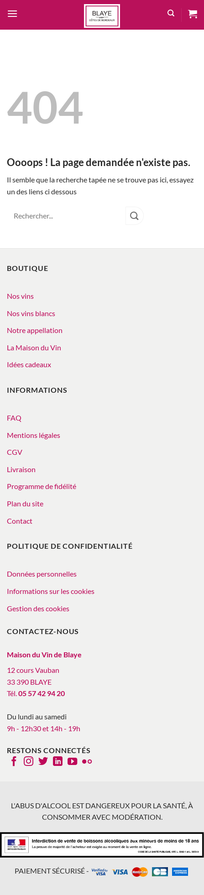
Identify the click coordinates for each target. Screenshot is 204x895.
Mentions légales (33, 435)
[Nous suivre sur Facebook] (14, 762)
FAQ (14, 417)
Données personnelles (42, 573)
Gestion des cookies (38, 608)
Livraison (21, 469)
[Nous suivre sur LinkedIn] (58, 762)
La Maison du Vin (34, 347)
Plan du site (25, 503)
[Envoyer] (135, 215)
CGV (14, 452)
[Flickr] (87, 762)
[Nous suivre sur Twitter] (43, 762)
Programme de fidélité (41, 486)
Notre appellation (35, 330)
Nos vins (20, 295)
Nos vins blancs (31, 313)
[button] (12, 15)
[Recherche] (170, 14)
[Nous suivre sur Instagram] (28, 762)
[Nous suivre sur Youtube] (72, 762)
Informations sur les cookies (50, 591)
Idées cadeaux (29, 364)
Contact (19, 520)
